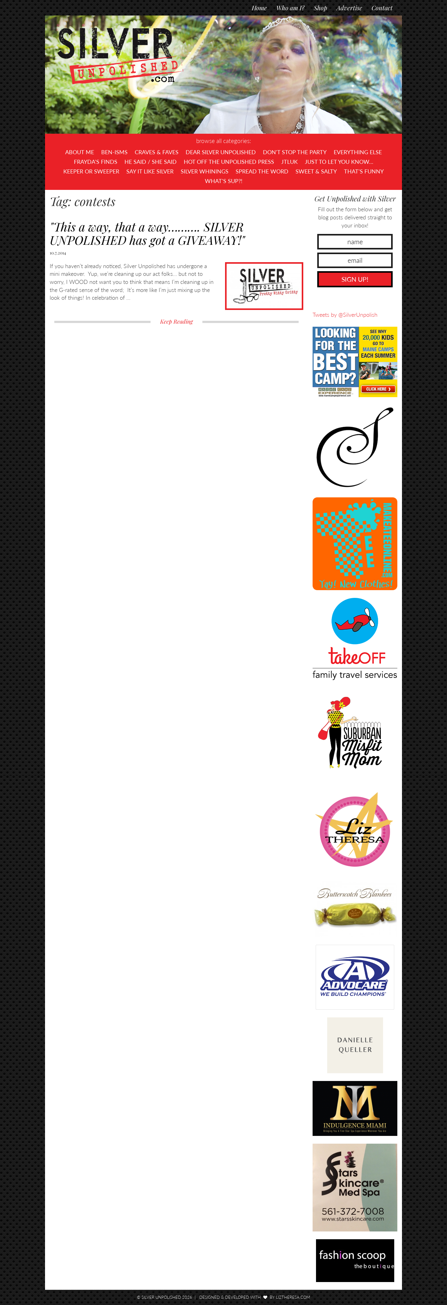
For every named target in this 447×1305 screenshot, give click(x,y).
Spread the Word (262, 171)
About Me (79, 152)
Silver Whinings (204, 171)
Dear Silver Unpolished (221, 152)
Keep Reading (176, 321)
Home (259, 7)
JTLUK (289, 161)
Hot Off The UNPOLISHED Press (229, 161)
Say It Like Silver (150, 171)
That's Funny (364, 171)
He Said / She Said (150, 161)
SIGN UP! (354, 279)
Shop (320, 7)
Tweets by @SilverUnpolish (345, 314)
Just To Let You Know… (339, 161)
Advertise (349, 7)
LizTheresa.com (293, 1297)
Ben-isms (114, 152)
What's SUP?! (223, 180)
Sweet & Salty (316, 171)
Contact (382, 7)
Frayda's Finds (95, 161)
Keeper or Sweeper (91, 171)
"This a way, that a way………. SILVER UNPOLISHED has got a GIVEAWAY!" (147, 233)
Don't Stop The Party (295, 152)
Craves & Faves (156, 152)
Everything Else (358, 152)
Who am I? (290, 7)
